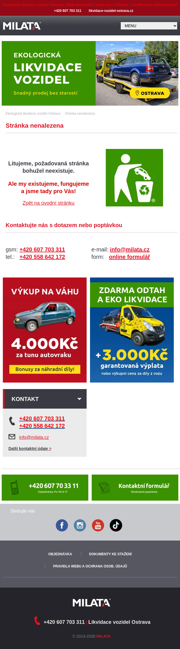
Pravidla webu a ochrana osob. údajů (90, 566)
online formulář (129, 257)
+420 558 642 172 (42, 257)
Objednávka (60, 554)
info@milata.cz (130, 249)
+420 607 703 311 (42, 249)
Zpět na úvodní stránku (48, 203)
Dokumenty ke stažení (110, 554)
